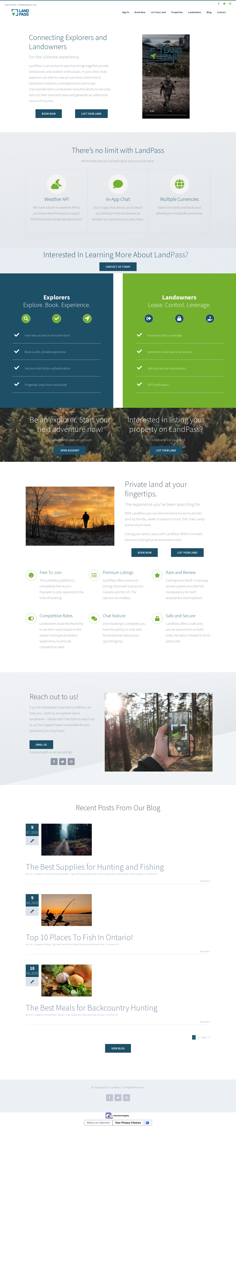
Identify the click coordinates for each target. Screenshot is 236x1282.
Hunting (47, 1015)
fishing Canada (85, 944)
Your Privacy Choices (128, 1122)
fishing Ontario (98, 944)
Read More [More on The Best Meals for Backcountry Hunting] (204, 1022)
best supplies (116, 874)
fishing (125, 874)
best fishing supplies (83, 874)
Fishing (47, 944)
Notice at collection (98, 1122)
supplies (139, 874)
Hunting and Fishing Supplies (56, 874)
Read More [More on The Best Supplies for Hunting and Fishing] (204, 881)
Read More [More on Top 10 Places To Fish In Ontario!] (204, 951)
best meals (91, 1015)
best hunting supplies (101, 874)
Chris (30, 874)
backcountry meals (79, 1015)
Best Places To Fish (64, 944)
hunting (132, 874)
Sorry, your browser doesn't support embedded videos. (166, 76)
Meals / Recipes (58, 1015)
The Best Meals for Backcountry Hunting (91, 1007)
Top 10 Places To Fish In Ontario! (79, 937)
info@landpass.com (27, 4)
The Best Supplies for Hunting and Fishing (95, 867)
